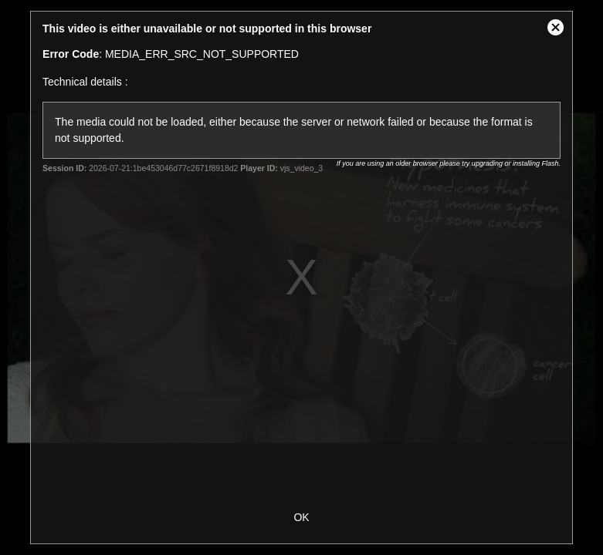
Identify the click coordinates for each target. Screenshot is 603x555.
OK (301, 517)
